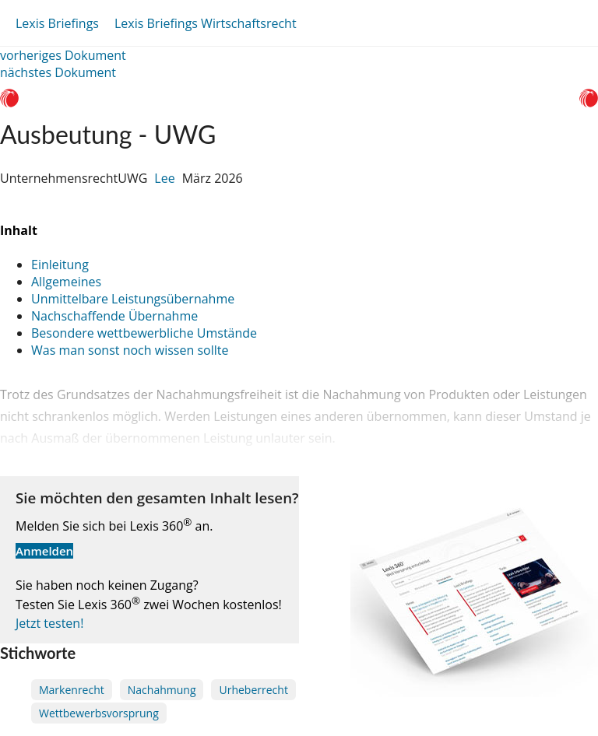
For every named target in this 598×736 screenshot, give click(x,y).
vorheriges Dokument (63, 55)
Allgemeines (66, 281)
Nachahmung (162, 689)
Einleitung (60, 264)
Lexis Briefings (57, 23)
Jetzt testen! (49, 623)
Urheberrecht (253, 689)
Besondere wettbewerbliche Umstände (144, 333)
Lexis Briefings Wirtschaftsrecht (205, 23)
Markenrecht (71, 689)
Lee (164, 178)
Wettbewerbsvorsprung (99, 713)
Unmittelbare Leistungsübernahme (132, 298)
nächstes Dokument (58, 72)
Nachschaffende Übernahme (114, 315)
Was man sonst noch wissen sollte (129, 350)
